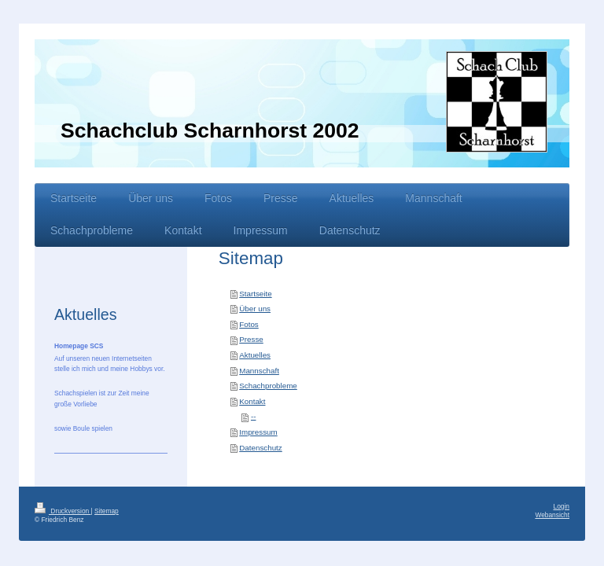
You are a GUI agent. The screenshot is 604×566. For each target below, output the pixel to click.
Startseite (255, 293)
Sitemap (106, 511)
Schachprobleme (268, 385)
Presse (251, 339)
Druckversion (63, 511)
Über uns (255, 308)
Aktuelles (255, 355)
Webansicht (552, 515)
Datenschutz (260, 447)
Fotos (249, 324)
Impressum (258, 432)
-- (253, 416)
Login (562, 506)
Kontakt (252, 401)
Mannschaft (259, 370)
